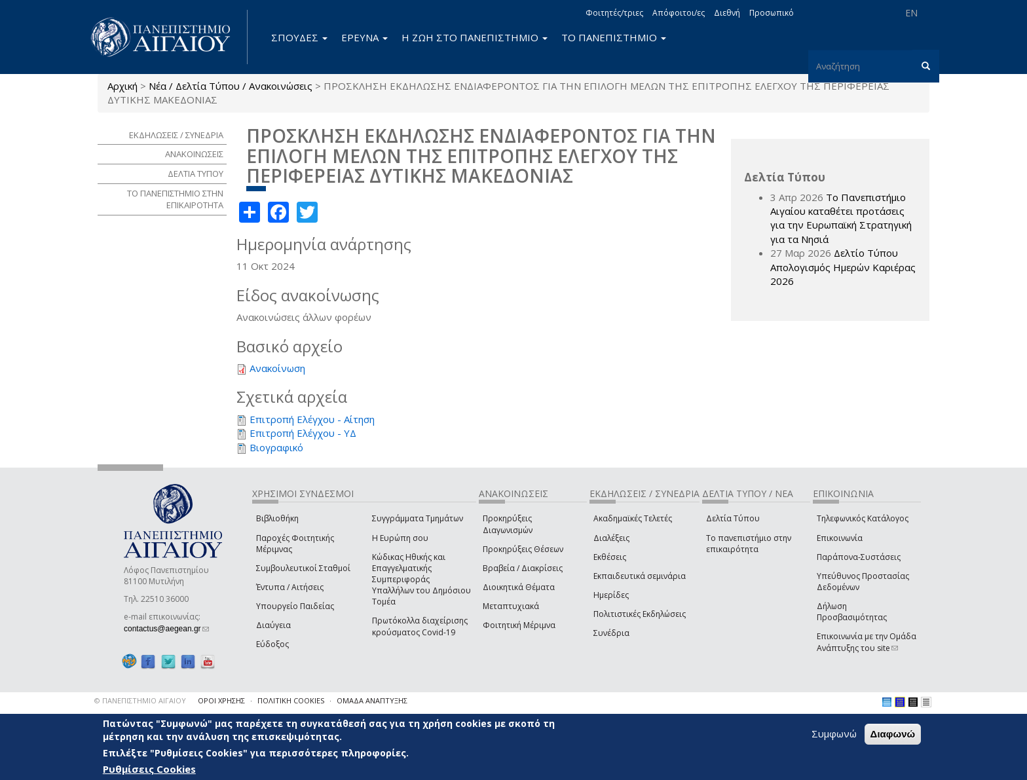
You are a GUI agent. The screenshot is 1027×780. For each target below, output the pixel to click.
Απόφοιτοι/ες (678, 12)
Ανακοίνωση (277, 368)
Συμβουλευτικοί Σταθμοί (303, 568)
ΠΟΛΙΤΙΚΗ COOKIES (290, 700)
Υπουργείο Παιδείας (295, 606)
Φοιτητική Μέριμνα (519, 625)
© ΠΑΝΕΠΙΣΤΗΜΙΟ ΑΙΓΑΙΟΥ (140, 700)
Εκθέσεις (609, 557)
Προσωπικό (771, 12)
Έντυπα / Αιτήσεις (290, 587)
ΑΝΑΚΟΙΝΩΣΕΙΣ (194, 154)
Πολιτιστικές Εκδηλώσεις (639, 614)
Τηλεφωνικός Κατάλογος (862, 518)
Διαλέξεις (611, 538)
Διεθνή (727, 12)
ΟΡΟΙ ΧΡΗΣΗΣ (221, 700)
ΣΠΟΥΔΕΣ (299, 37)
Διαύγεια (273, 625)
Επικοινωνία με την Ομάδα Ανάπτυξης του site (866, 642)
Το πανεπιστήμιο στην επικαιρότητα (748, 543)
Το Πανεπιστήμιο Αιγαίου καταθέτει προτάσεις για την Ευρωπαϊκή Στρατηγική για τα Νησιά (841, 218)
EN (911, 13)
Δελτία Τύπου (733, 518)
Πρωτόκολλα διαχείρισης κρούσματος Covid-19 (420, 626)
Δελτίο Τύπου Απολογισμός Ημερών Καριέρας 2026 (843, 267)
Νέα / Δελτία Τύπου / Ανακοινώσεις (230, 85)
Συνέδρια (611, 633)
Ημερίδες (611, 595)
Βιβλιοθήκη (277, 518)
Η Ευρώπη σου (400, 538)
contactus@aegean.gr (166, 628)
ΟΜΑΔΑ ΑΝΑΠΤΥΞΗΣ (372, 700)
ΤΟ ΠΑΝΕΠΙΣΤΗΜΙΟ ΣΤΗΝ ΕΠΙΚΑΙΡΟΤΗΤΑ (175, 199)
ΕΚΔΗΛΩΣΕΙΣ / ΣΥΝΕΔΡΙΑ (176, 135)
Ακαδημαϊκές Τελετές (632, 518)
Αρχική (122, 85)
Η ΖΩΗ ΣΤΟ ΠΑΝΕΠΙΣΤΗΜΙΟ (474, 37)
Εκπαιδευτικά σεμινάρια (639, 576)
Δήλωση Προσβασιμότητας (852, 612)
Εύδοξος (272, 644)
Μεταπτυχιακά (511, 606)
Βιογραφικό (276, 447)
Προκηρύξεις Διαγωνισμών (507, 524)
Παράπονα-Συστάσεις (859, 557)
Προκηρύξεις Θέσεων (523, 549)
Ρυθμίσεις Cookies (149, 768)
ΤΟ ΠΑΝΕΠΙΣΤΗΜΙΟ (613, 37)
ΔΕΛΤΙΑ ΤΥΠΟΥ (195, 173)
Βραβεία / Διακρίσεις (523, 568)
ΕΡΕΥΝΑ (364, 37)
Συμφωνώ (834, 733)
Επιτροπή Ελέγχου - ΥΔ (303, 432)
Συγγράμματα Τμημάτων (417, 518)
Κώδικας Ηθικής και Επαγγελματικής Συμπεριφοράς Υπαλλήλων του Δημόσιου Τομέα (421, 579)
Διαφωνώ (893, 733)
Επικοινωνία (840, 538)
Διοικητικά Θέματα (519, 587)
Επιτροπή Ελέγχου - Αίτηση (312, 419)
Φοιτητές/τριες (614, 12)
